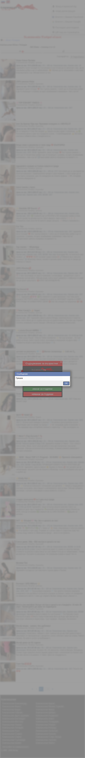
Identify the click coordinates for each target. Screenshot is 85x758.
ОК (66, 383)
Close (68, 374)
